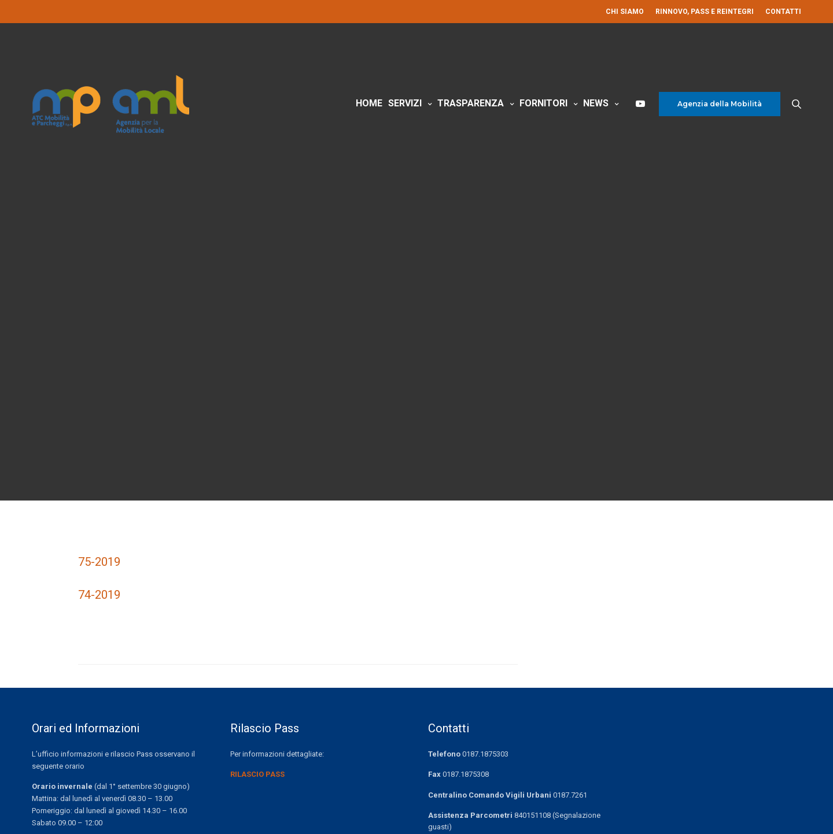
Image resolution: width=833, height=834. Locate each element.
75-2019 (99, 562)
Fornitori (543, 103)
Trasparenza (470, 103)
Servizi (405, 103)
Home (369, 103)
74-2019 (99, 595)
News (596, 103)
